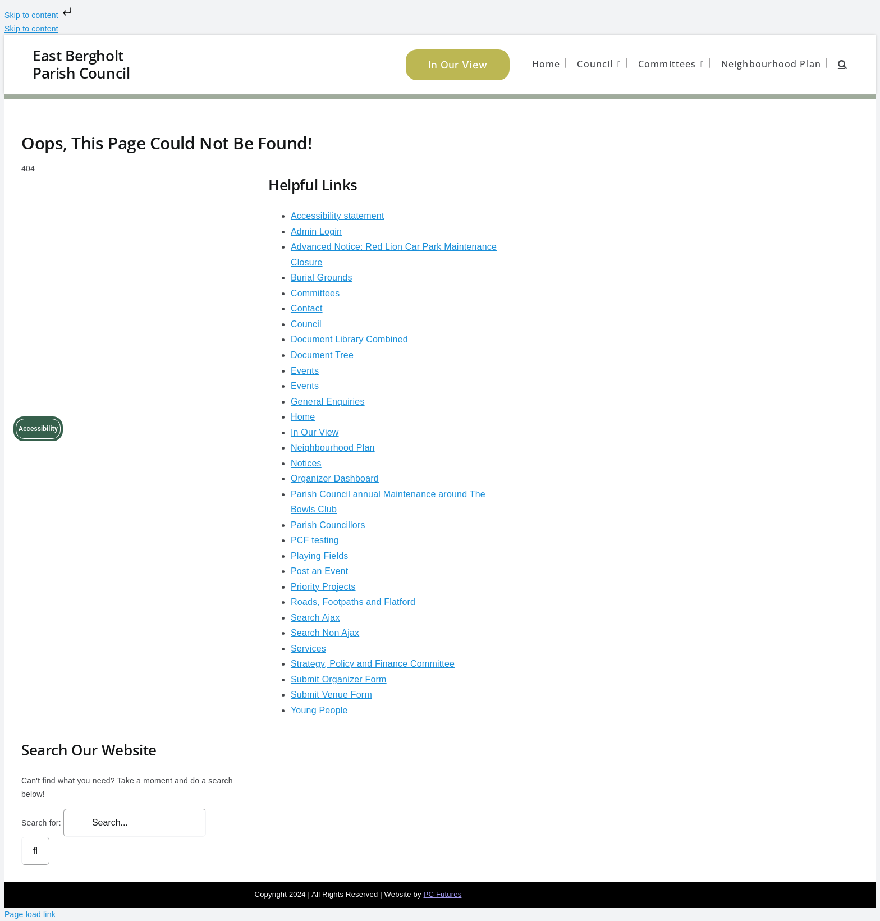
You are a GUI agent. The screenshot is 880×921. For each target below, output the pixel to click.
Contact (307, 308)
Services (308, 648)
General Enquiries (328, 401)
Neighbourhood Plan (333, 447)
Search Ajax (315, 617)
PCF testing (315, 540)
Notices (306, 463)
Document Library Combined (349, 339)
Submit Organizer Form (339, 679)
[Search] (35, 851)
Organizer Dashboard (335, 478)
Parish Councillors (328, 525)
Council (306, 324)
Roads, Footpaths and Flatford (353, 602)
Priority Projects (323, 587)
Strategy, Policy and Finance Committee (373, 663)
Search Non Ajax (325, 633)
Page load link (30, 914)
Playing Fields (320, 556)
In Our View (315, 432)
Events (305, 370)
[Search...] (134, 823)
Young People (319, 710)
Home (303, 416)
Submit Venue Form (331, 694)
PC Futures (443, 894)
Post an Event (319, 571)
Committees (315, 293)
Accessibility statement (337, 216)
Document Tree (322, 355)
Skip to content (39, 15)
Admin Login (316, 231)
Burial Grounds (321, 277)
